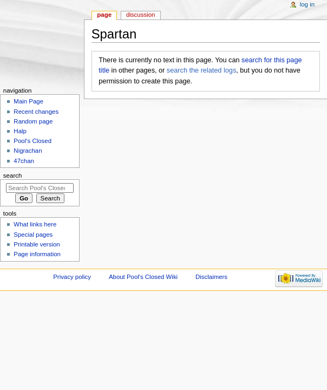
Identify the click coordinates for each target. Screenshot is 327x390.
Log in (307, 4)
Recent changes (36, 111)
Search (12, 175)
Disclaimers (211, 277)
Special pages (33, 234)
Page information (37, 254)
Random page (33, 121)
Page (104, 14)
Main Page (28, 101)
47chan (24, 161)
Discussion (140, 14)
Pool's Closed (32, 141)
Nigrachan (28, 150)
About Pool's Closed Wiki (143, 277)
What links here (35, 224)
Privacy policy (72, 277)
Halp (20, 131)
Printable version (37, 244)
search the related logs (201, 70)
